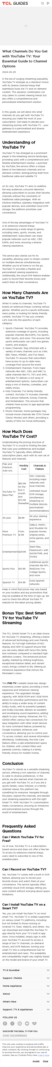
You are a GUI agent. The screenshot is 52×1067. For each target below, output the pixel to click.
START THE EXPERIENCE (15, 1035)
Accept (36, 1061)
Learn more (43, 1055)
